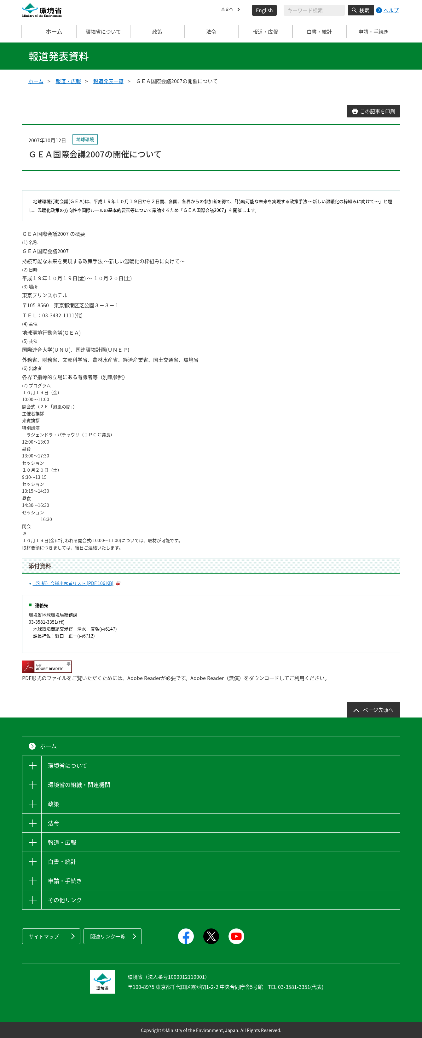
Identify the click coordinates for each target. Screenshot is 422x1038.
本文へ (228, 10)
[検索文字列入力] (314, 10)
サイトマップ (44, 936)
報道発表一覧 (108, 81)
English (264, 10)
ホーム (49, 31)
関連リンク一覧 (107, 936)
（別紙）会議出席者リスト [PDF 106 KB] (73, 583)
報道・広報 (68, 81)
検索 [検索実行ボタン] (364, 10)
